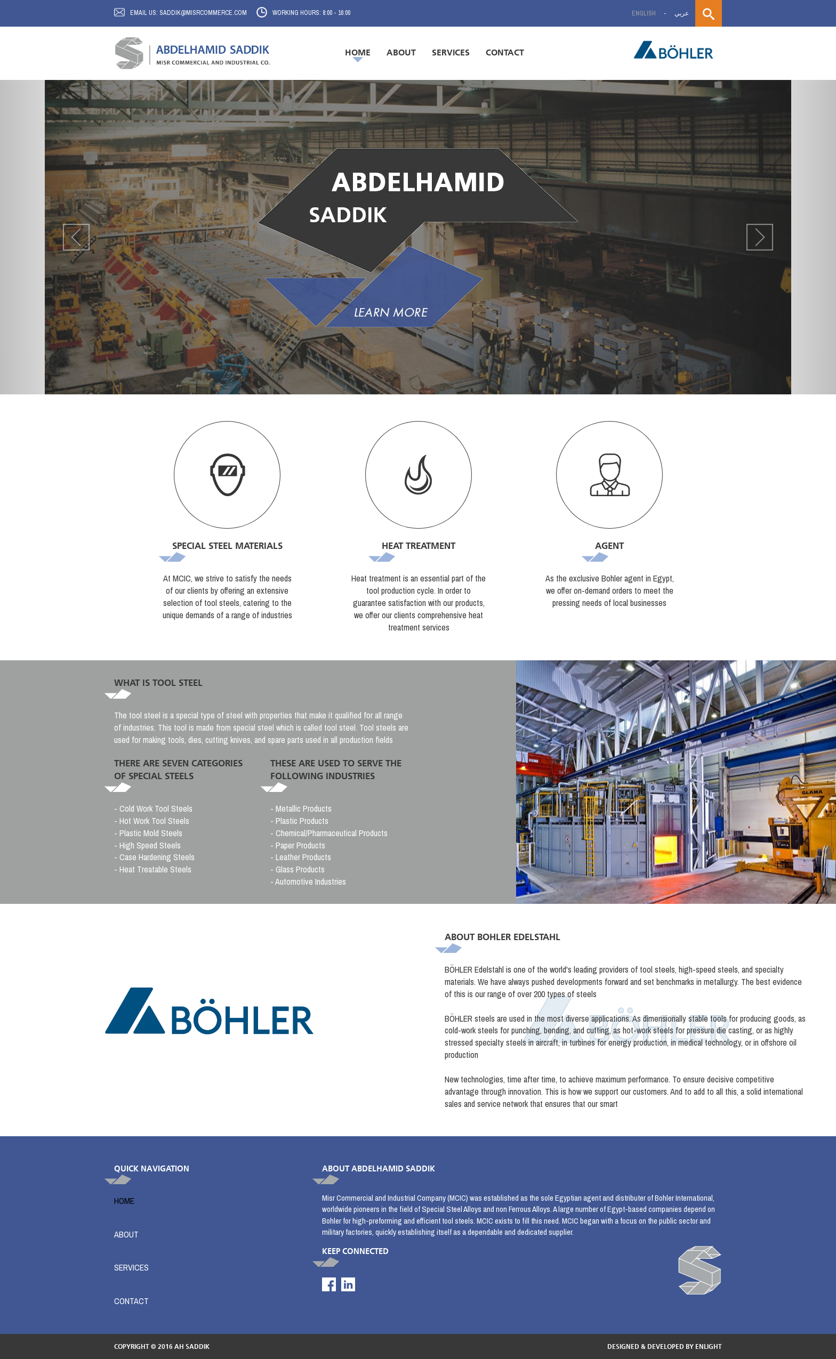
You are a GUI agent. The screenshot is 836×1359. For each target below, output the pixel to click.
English (644, 13)
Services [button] (451, 52)
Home (358, 52)
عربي (681, 13)
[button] (62, 237)
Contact (505, 52)
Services (131, 1267)
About (401, 52)
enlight (708, 1346)
